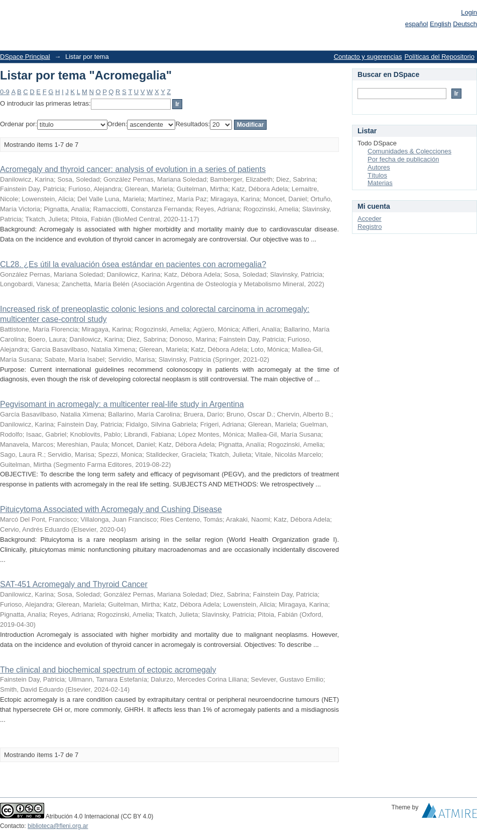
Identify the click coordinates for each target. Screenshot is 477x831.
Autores (379, 167)
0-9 (5, 92)
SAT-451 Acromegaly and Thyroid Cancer (74, 584)
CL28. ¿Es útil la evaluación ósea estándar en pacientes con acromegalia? (133, 264)
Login (469, 12)
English (440, 24)
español (416, 24)
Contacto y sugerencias (368, 56)
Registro (369, 226)
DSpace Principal (25, 56)
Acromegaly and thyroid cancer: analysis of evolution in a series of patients (133, 169)
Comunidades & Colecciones (409, 151)
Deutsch (465, 24)
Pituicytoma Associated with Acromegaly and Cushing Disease (111, 509)
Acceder (369, 218)
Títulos (377, 175)
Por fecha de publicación (403, 159)
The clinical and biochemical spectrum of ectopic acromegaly (108, 670)
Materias (380, 183)
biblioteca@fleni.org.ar (58, 825)
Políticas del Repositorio (439, 56)
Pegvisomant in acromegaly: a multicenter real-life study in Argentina (122, 404)
